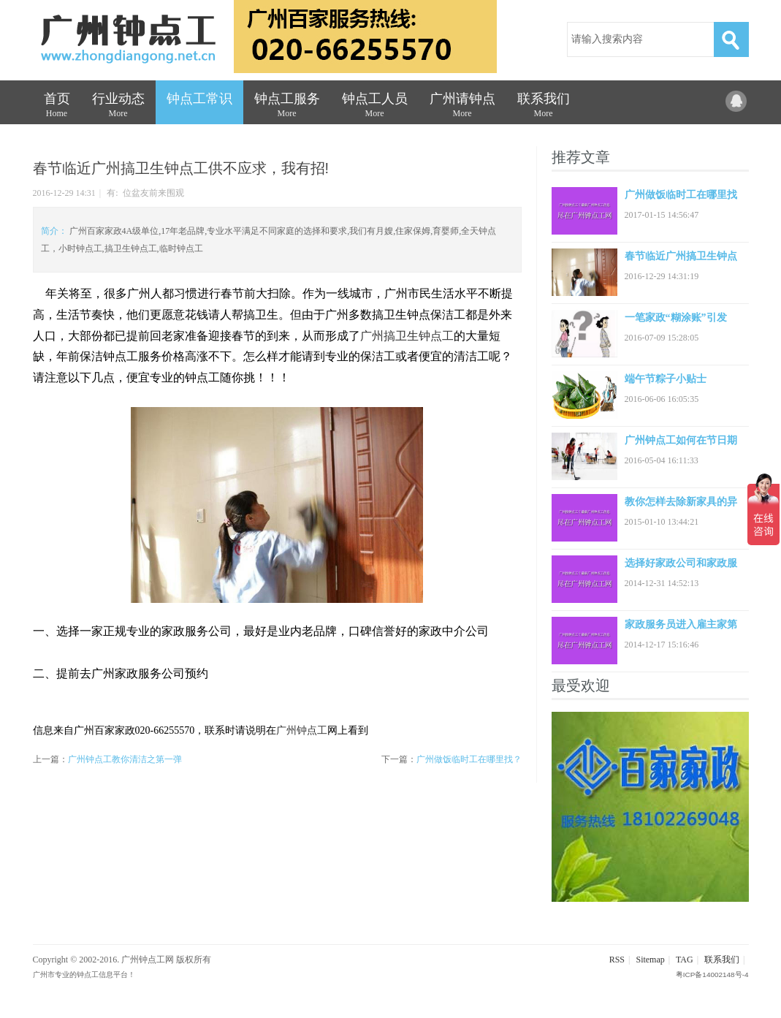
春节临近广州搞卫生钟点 (681, 256)
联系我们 (543, 107)
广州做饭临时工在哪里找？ (469, 759)
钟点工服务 (287, 107)
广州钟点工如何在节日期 (681, 440)
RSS (617, 959)
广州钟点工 (301, 730)
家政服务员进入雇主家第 (681, 624)
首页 (57, 107)
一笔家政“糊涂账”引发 (676, 317)
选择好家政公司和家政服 (681, 563)
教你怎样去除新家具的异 (681, 501)
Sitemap (650, 959)
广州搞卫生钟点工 (407, 336)
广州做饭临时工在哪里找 (681, 194)
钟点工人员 (375, 107)
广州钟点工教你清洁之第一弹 (125, 759)
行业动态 (118, 107)
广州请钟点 (462, 107)
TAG (684, 959)
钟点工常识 (199, 98)
